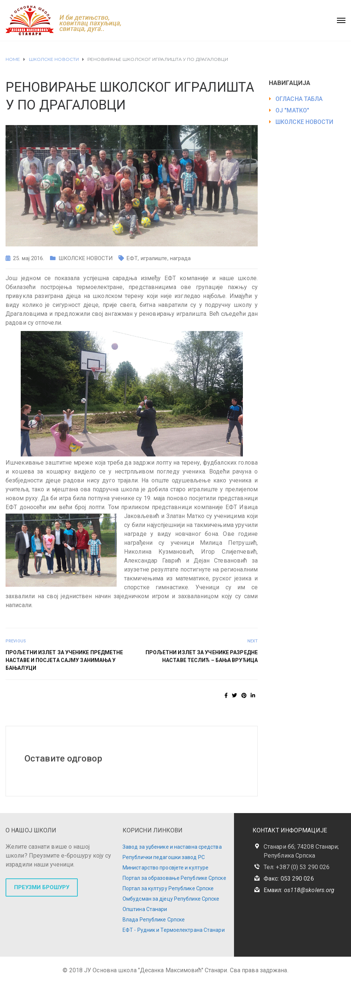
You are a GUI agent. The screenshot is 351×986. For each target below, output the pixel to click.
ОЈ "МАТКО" (292, 110)
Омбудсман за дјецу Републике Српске (171, 899)
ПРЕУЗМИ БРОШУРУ (41, 887)
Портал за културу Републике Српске (168, 888)
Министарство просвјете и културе (165, 868)
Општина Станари (145, 909)
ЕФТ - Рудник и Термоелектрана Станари (174, 930)
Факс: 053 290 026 (289, 878)
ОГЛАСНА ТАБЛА (298, 98)
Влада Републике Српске (154, 920)
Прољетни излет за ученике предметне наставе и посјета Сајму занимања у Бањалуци (64, 660)
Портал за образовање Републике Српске (174, 878)
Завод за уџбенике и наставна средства (172, 847)
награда (180, 258)
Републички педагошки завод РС (164, 857)
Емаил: (299, 890)
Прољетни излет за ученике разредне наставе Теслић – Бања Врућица (202, 656)
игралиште (154, 258)
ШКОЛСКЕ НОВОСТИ (85, 258)
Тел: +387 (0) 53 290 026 (297, 867)
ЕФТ (132, 258)
